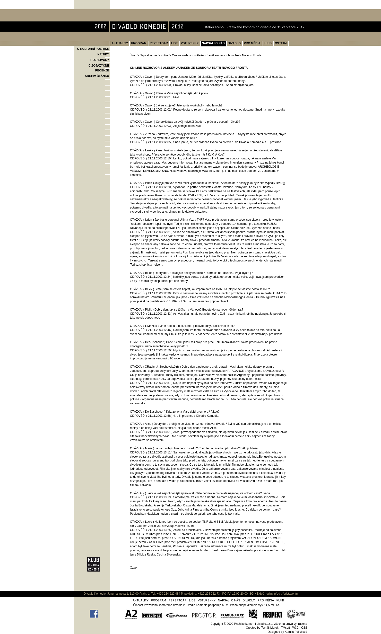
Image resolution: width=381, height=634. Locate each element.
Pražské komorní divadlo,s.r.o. (253, 623)
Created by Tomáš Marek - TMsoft (268, 627)
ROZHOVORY (99, 60)
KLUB (268, 43)
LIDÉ (174, 43)
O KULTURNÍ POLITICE (93, 49)
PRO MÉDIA (252, 43)
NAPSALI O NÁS (213, 43)
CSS (304, 627)
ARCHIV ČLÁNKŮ (97, 76)
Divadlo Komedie (89, 12)
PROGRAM (139, 43)
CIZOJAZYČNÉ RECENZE (98, 68)
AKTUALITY (120, 43)
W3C (295, 627)
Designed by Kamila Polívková (287, 632)
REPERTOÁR (159, 43)
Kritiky (165, 55)
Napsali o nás (148, 55)
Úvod (133, 55)
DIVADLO (234, 43)
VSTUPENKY (190, 43)
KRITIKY (103, 54)
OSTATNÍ (281, 43)
